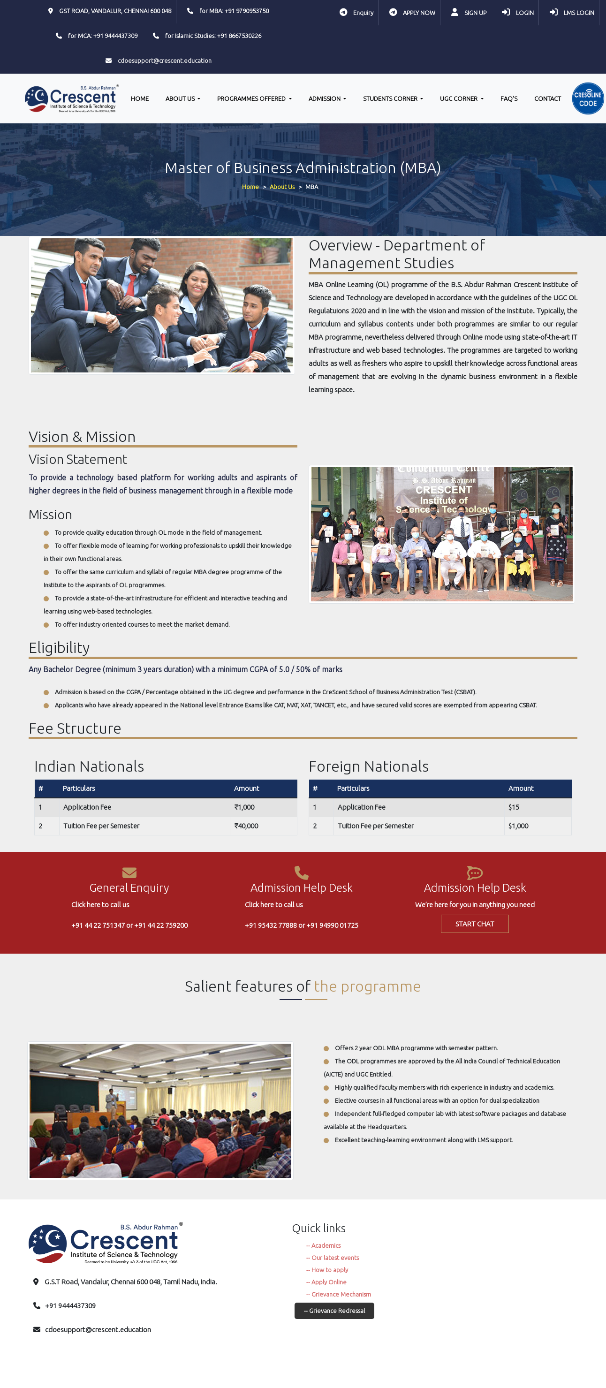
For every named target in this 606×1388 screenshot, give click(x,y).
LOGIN (525, 12)
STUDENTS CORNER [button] (391, 98)
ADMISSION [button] (325, 98)
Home (250, 186)
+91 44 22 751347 (98, 925)
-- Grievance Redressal (334, 1310)
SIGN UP (475, 12)
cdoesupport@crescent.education (165, 60)
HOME (140, 98)
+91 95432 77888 (271, 925)
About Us (282, 186)
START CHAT (474, 924)
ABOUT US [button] (181, 98)
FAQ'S (508, 98)
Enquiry (363, 12)
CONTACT (547, 98)
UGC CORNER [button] (459, 98)
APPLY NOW (419, 12)
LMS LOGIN (579, 12)
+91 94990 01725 (332, 925)
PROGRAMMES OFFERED (252, 98)
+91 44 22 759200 (161, 925)
